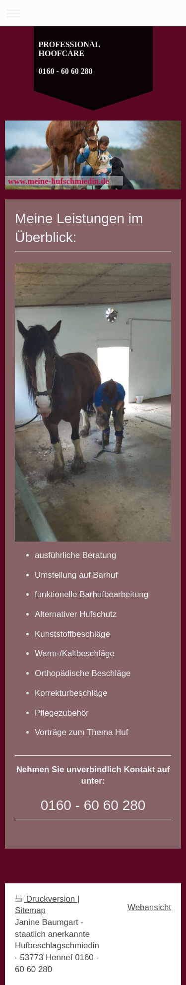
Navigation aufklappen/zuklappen (93, 13)
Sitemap (30, 910)
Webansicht (149, 907)
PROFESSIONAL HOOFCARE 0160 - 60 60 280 (69, 57)
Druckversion (46, 899)
